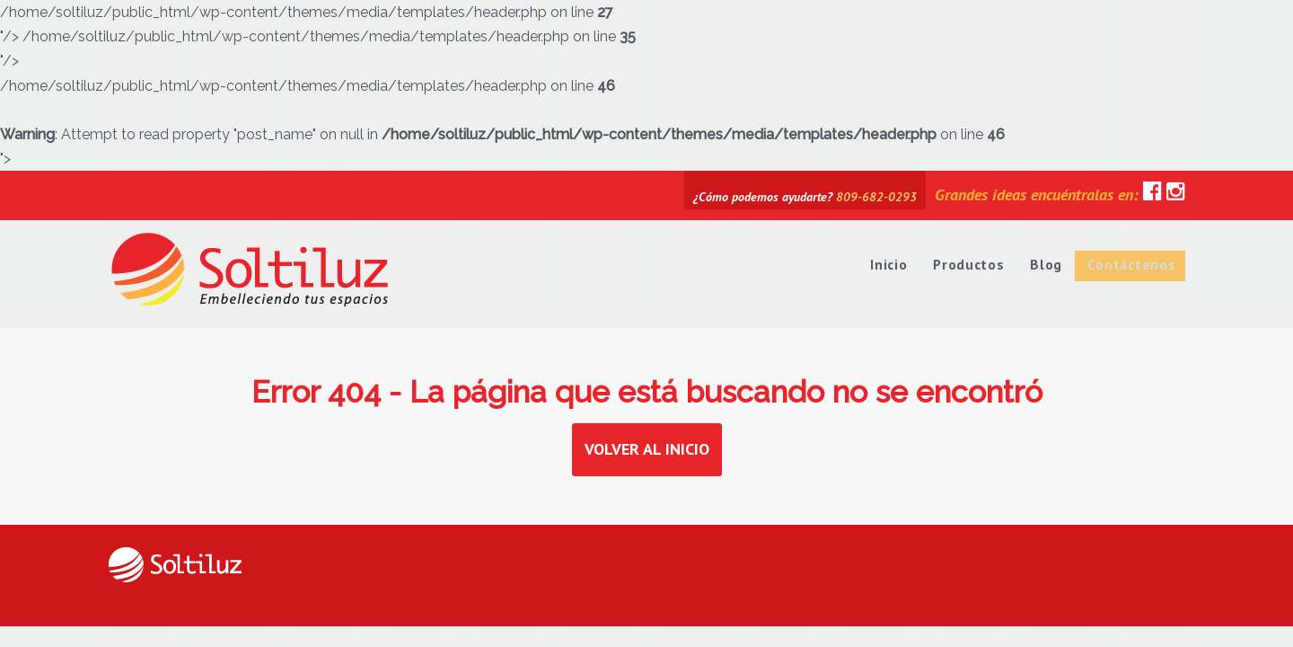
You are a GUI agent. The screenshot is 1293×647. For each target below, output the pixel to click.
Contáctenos (1132, 262)
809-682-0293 (876, 197)
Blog (1048, 262)
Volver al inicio (647, 449)
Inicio (892, 262)
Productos (972, 262)
